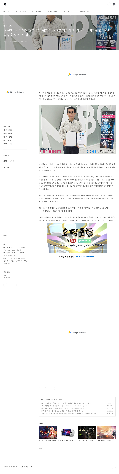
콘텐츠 (13, 250)
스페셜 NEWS (53, 11)
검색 (109, 4)
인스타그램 (10, 285)
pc (15, 261)
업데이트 (17, 247)
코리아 (5, 255)
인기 (9, 264)
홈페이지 (14, 253)
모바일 (5, 264)
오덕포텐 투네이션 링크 (10, 467)
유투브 (15, 285)
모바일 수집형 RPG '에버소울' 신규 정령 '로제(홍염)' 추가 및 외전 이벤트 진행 (65, 403)
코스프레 (23, 261)
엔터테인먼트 (7, 253)
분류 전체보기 (7, 126)
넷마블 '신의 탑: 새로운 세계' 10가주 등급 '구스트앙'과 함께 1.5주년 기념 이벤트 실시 (67, 414)
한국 (4, 250)
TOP (114, 467)
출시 (15, 258)
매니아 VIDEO (21, 11)
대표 (8, 250)
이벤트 (10, 255)
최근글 (5, 161)
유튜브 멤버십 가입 (26, 467)
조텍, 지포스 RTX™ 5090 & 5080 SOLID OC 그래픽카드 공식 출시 (61, 408)
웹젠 (21, 250)
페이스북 (5, 285)
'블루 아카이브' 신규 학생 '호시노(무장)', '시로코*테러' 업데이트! (61, 411)
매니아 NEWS (37, 11)
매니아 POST (69, 11)
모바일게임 (21, 253)
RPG (18, 261)
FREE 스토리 (84, 11)
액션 (12, 261)
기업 (11, 258)
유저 (4, 247)
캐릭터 (23, 247)
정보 (8, 261)
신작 (4, 261)
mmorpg (6, 258)
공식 (12, 247)
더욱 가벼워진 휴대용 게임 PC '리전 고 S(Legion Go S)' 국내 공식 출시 (63, 406)
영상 (18, 258)
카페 (8, 247)
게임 (19, 255)
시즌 (17, 250)
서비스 (15, 255)
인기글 (12, 161)
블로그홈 (6, 11)
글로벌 (23, 258)
